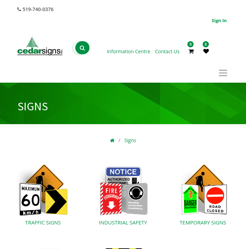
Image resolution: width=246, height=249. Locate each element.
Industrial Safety (123, 222)
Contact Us (167, 51)
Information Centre (129, 51)
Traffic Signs (43, 222)
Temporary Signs (203, 222)
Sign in (219, 20)
